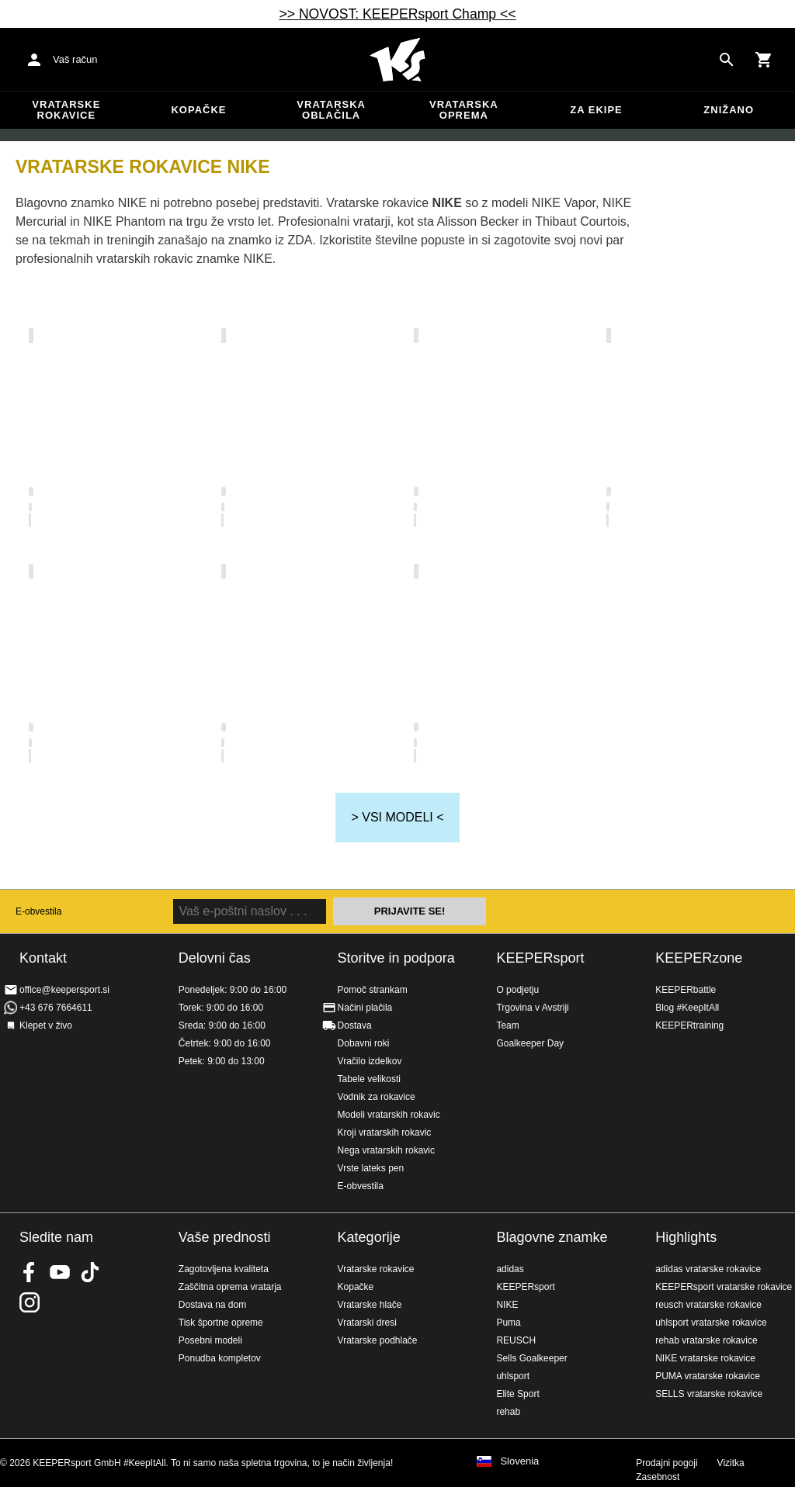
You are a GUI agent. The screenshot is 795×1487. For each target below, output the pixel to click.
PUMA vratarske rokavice (707, 1376)
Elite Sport (517, 1393)
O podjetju (517, 989)
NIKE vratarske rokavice (705, 1358)
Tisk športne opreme (221, 1322)
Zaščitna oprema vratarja (230, 1286)
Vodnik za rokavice (376, 1096)
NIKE (507, 1304)
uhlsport (512, 1376)
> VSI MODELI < (397, 817)
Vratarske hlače (370, 1304)
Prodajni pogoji (666, 1463)
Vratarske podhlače (378, 1340)
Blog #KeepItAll (687, 1007)
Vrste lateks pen (371, 1168)
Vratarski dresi (367, 1322)
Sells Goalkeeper (531, 1358)
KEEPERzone (698, 958)
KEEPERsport (540, 958)
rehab (508, 1411)
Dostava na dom (212, 1304)
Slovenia (519, 1461)
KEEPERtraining (689, 1025)
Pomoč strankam (373, 989)
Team (507, 1025)
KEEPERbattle (685, 989)
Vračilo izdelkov (370, 1061)
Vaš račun (75, 59)
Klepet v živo (45, 1025)
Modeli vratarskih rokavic (389, 1114)
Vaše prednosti (225, 1237)
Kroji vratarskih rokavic (385, 1132)
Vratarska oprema (463, 110)
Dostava (355, 1025)
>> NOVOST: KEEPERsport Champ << (397, 14)
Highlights (686, 1237)
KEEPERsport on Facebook (29, 1272)
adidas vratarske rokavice (708, 1269)
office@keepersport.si (64, 989)
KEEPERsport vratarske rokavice (723, 1286)
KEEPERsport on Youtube (60, 1272)
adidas (509, 1269)
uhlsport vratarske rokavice (710, 1322)
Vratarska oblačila (331, 110)
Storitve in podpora (396, 958)
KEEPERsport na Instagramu (29, 1302)
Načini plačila (365, 1007)
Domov (397, 59)
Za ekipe (596, 110)
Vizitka (731, 1463)
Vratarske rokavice (66, 110)
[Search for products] (726, 59)
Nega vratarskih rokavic (386, 1150)
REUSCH (516, 1340)
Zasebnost (657, 1476)
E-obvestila (38, 911)
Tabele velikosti (369, 1079)
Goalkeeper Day (530, 1043)
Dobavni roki (364, 1043)
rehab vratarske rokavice (706, 1340)
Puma (508, 1322)
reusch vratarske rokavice (708, 1304)
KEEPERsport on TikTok (90, 1272)
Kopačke (198, 110)
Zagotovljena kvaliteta (224, 1269)
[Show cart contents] (763, 59)
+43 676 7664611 (55, 1007)
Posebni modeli (210, 1340)
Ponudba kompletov (220, 1358)
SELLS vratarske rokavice (708, 1393)
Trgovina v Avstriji (532, 1007)
